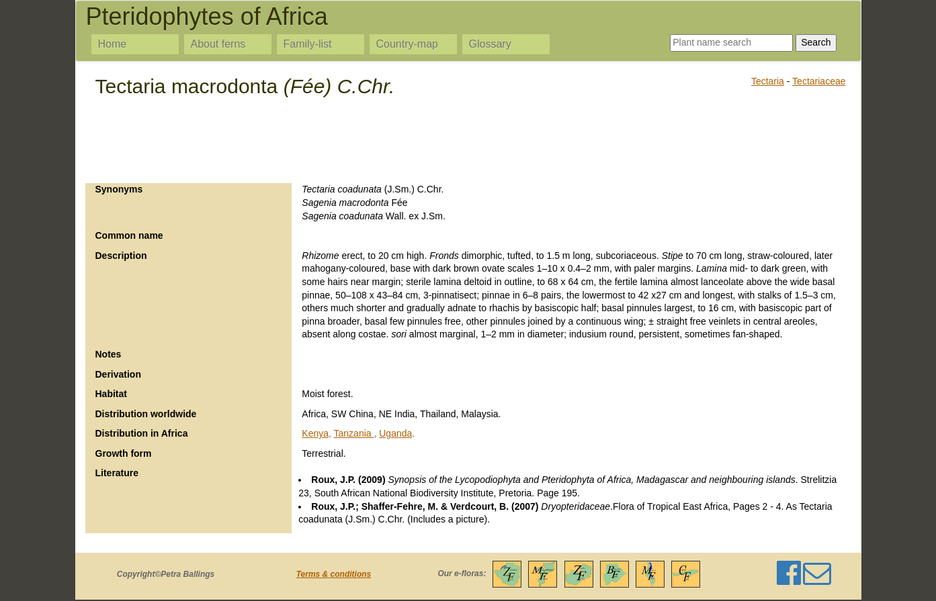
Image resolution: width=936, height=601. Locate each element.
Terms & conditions (334, 574)
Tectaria (767, 81)
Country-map (407, 44)
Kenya (315, 433)
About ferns (218, 44)
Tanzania (354, 433)
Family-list (308, 44)
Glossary (490, 44)
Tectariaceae (818, 81)
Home (112, 44)
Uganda (395, 433)
